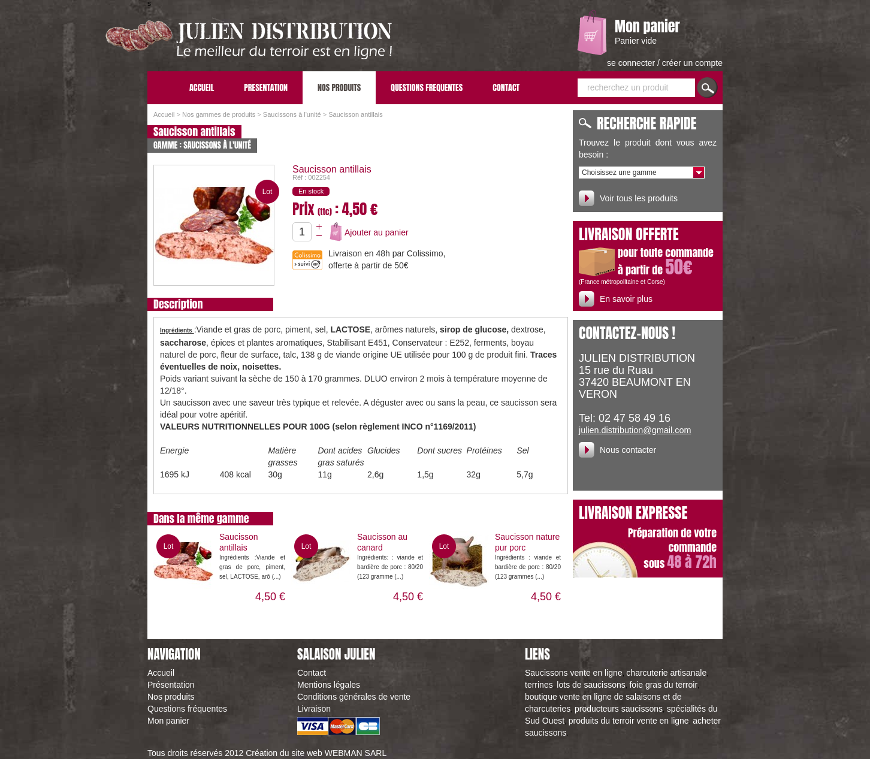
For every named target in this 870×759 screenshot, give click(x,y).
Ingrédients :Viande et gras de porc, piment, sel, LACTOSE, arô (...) (252, 567)
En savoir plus (626, 299)
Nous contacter (628, 450)
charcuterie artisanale (666, 673)
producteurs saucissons (619, 708)
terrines (539, 685)
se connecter (632, 63)
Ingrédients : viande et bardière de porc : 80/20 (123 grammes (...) (528, 567)
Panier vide (636, 41)
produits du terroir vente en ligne (629, 720)
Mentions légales (328, 685)
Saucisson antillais (355, 114)
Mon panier (647, 26)
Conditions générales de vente (353, 696)
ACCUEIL (201, 87)
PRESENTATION (266, 87)
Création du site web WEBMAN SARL (316, 753)
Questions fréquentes (187, 708)
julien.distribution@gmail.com (635, 430)
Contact (311, 673)
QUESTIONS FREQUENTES (427, 87)
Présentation (171, 685)
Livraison (314, 708)
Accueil (163, 114)
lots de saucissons (591, 685)
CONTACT (506, 87)
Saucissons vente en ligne (574, 673)
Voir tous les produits (639, 198)
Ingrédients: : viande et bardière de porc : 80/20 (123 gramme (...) (390, 567)
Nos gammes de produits (218, 114)
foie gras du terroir (663, 685)
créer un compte (692, 63)
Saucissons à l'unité (292, 114)
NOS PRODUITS (339, 87)
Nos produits (171, 696)
